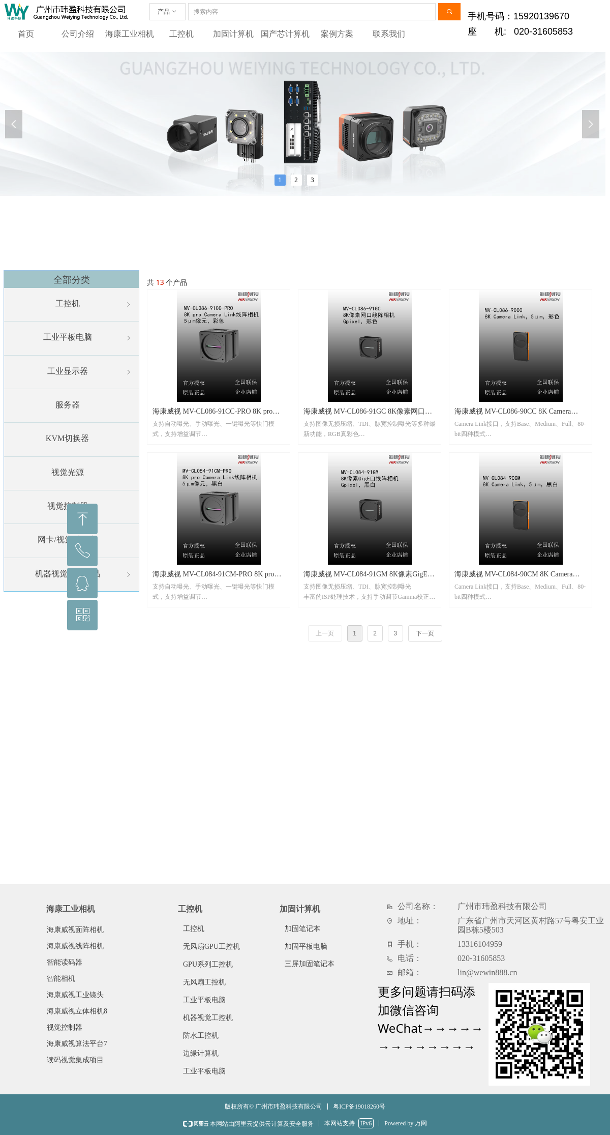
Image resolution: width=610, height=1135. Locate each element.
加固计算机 (233, 34)
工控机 (181, 34)
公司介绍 (78, 34)
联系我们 (389, 34)
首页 (26, 34)
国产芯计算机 (285, 34)
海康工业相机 (129, 34)
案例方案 (337, 34)
